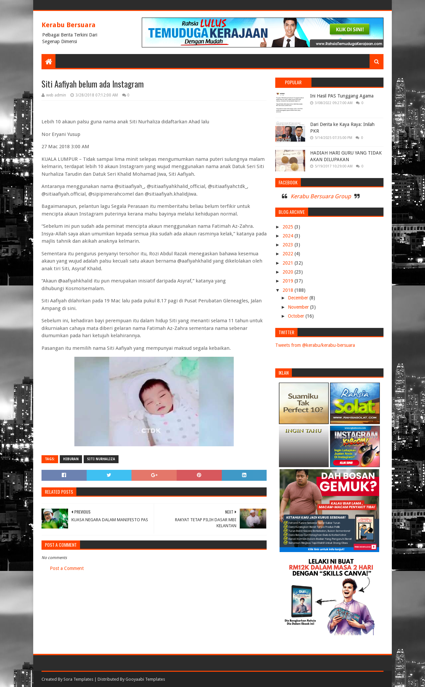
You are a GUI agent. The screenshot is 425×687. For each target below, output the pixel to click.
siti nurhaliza (101, 459)
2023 (289, 244)
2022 (289, 253)
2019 (289, 280)
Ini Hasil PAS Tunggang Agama (342, 95)
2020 (289, 272)
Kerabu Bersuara (69, 25)
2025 (289, 226)
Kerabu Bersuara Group (321, 196)
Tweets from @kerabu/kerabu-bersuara (315, 345)
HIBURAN (71, 459)
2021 (289, 263)
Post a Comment (67, 568)
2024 (289, 235)
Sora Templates (78, 679)
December (298, 297)
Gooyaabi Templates (145, 679)
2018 (289, 290)
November (299, 307)
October (296, 316)
